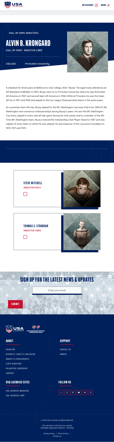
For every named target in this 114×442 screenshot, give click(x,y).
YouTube (79, 392)
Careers (10, 373)
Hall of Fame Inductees (23, 33)
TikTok (90, 392)
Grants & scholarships (17, 359)
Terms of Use (63, 434)
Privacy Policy (49, 434)
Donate (63, 354)
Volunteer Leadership (17, 369)
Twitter (67, 392)
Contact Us (65, 350)
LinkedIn (85, 392)
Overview (10, 350)
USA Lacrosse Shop (15, 396)
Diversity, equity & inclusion (20, 354)
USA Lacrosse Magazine (17, 391)
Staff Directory (14, 364)
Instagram (73, 392)
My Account (90, 5)
